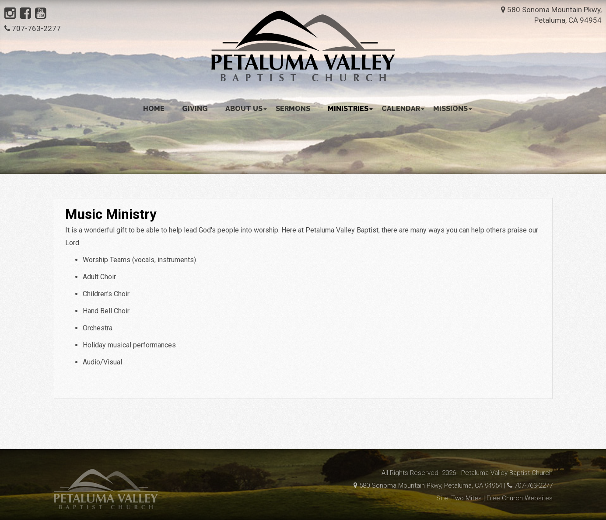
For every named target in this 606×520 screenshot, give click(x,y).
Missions (452, 108)
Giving (195, 108)
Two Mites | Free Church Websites (502, 498)
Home (154, 108)
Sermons (293, 108)
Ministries (350, 108)
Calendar (403, 108)
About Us (246, 108)
